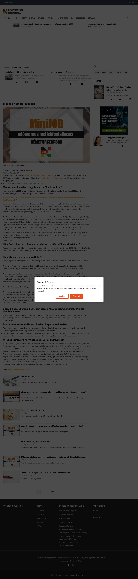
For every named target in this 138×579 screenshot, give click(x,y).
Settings (62, 296)
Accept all (76, 296)
